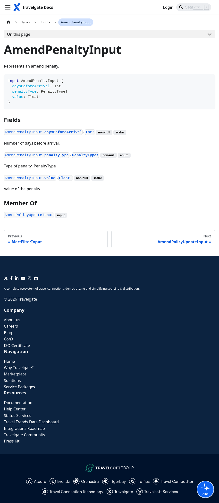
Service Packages (19, 387)
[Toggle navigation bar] (7, 7)
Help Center (14, 409)
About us (12, 319)
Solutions (12, 380)
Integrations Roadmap (24, 428)
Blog (8, 332)
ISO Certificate (17, 345)
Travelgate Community (24, 434)
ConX (8, 339)
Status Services (17, 415)
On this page (18, 34)
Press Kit (11, 441)
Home (9, 361)
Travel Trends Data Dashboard (31, 422)
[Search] (193, 7)
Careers (11, 326)
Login (168, 7)
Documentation (18, 402)
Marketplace (15, 374)
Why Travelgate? (19, 367)
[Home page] (8, 22)
